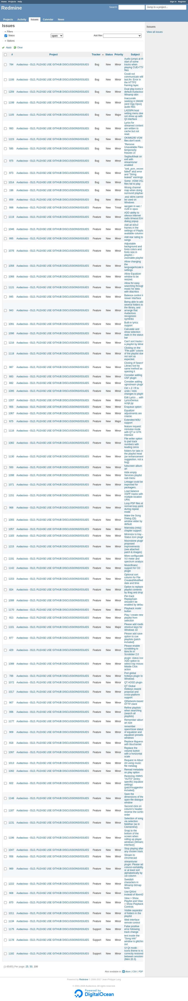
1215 (11, 546)
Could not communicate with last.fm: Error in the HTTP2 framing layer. (134, 79)
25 (27, 966)
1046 (11, 229)
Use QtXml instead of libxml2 (133, 893)
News (61, 19)
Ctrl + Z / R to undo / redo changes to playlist (134, 391)
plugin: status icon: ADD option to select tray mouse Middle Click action (134, 664)
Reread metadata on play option (133, 771)
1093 (11, 519)
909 (11, 732)
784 (11, 64)
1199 (11, 102)
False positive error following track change (132, 929)
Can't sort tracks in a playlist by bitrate (134, 343)
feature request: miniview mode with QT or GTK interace (132, 430)
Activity (21, 19)
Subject (135, 54)
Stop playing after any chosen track (133, 850)
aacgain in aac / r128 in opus (132, 207)
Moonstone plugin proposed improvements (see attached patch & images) (134, 546)
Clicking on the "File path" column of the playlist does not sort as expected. (134, 353)
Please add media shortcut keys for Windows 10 (134, 627)
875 (11, 421)
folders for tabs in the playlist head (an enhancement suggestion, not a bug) (133, 456)
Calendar (48, 19)
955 (11, 406)
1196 (11, 837)
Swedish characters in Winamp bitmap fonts (132, 883)
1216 (11, 342)
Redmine (83, 979)
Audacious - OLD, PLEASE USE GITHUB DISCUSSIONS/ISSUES (53, 64)
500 (11, 467)
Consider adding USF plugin (133, 376)
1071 (11, 484)
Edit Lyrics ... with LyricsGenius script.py (133, 400)
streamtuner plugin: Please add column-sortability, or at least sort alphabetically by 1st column (134, 868)
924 (11, 589)
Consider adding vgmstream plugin (134, 383)
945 (11, 296)
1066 (11, 276)
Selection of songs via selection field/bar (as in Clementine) (134, 822)
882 (11, 383)
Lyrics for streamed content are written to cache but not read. (133, 128)
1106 (11, 79)
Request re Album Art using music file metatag (134, 763)
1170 (11, 609)
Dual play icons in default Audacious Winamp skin (134, 92)
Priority (119, 54)
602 (11, 783)
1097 (11, 752)
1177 (11, 721)
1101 (11, 627)
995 (11, 238)
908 (11, 893)
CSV (134, 971)
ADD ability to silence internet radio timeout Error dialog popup (134, 217)
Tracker (96, 54)
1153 (11, 578)
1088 (11, 663)
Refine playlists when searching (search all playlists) (132, 712)
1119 (11, 217)
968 (11, 507)
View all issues (154, 32)
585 (11, 148)
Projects (12, 1)
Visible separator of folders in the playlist (133, 913)
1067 (11, 413)
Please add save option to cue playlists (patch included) (133, 638)
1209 (11, 91)
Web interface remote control (132, 921)
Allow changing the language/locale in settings (134, 266)
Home (4, 1)
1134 (11, 921)
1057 (11, 529)
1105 (11, 114)
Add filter (98, 35)
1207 (11, 400)
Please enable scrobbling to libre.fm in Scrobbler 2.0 (132, 650)
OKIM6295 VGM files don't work (133, 139)
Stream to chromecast (130, 856)
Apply (9, 47)
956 (11, 856)
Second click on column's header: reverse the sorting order (134, 810)
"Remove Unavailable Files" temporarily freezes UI (134, 148)
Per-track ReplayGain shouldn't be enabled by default (134, 600)
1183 (11, 535)
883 (11, 376)
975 (11, 160)
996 (11, 712)
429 (11, 650)
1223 (11, 139)
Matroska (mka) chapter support (132, 529)
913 (11, 617)
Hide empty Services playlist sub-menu (133, 475)
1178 (11, 940)
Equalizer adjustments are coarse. (133, 413)
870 (11, 902)
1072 (11, 682)
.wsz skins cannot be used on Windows (134, 199)
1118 (11, 353)
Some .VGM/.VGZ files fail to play (134, 182)
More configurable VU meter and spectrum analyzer (134, 558)
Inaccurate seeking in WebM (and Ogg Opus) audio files (133, 102)
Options (10, 40)
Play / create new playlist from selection (133, 617)
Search (113, 7)
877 (11, 637)
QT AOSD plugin (133, 682)
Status (11, 35)
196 (11, 190)
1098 (11, 475)
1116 (11, 430)
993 (11, 128)
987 (11, 367)
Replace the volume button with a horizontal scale (133, 752)
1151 (11, 495)
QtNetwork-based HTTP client (133, 702)
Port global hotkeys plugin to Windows (133, 676)
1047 (11, 850)
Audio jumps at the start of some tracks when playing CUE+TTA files (134, 64)
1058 (11, 265)
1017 (11, 691)
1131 (11, 822)
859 (11, 199)
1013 (11, 763)
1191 (11, 558)
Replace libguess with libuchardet (133, 743)
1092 (11, 771)
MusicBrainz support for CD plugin (132, 568)
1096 (11, 333)
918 (11, 742)
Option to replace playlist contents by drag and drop (133, 589)
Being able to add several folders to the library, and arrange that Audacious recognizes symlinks (133, 310)
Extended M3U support (132, 421)
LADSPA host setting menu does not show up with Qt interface (134, 114)
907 (11, 702)
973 (11, 173)
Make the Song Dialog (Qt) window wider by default (133, 520)
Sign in (173, 1)
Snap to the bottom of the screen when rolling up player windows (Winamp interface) (134, 837)
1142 (11, 568)
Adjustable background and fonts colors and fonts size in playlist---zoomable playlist (133, 250)
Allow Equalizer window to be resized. (132, 276)
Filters (10, 31)
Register (182, 1)
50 (31, 966)
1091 (11, 324)
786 (11, 676)
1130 (11, 456)
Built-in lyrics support (131, 324)
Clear (20, 47)
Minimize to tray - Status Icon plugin (134, 536)
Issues (34, 19)
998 (11, 207)
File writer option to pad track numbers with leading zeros (133, 443)
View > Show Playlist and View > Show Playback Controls (133, 902)
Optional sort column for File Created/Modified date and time (133, 579)
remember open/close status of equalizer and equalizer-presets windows (133, 732)
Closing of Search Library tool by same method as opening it (134, 367)
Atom (127, 971)
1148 (11, 798)
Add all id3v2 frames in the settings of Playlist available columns (134, 229)
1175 (11, 929)
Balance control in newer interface (134, 297)
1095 (11, 391)
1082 (11, 442)
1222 (11, 883)
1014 (11, 182)
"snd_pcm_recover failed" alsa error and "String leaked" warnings (134, 173)
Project (53, 54)
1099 (11, 600)
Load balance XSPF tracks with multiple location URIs (133, 495)
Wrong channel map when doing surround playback (134, 190)
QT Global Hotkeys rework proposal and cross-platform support (132, 692)
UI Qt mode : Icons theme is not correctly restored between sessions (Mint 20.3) (134, 953)
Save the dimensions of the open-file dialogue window (134, 798)
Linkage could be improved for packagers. (133, 484)
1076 (11, 250)
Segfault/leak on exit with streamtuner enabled (133, 160)
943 (11, 310)
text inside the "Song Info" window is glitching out (134, 940)
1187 (11, 810)
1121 (11, 287)
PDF (141, 971)
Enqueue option (132, 406)
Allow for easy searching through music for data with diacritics (134, 287)
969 (11, 868)
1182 (11, 953)
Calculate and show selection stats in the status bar (133, 333)
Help (20, 1)
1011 (11, 913)
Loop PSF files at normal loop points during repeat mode (134, 507)
